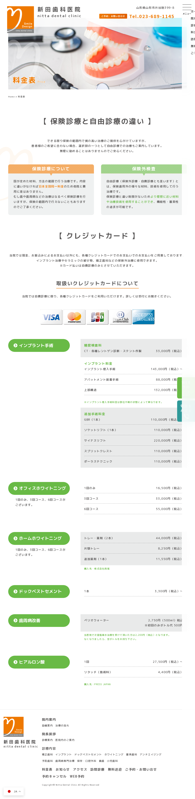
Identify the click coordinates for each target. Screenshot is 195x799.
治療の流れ (62, 725)
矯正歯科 (47, 754)
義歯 (101, 761)
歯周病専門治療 (65, 761)
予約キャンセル (54, 776)
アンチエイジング (151, 754)
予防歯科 (47, 761)
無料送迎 (115, 769)
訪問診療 (97, 769)
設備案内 (47, 725)
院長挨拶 (49, 734)
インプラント (63, 754)
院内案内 (49, 719)
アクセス (80, 769)
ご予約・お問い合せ (141, 769)
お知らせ (63, 769)
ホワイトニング (114, 754)
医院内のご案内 (65, 740)
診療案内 (47, 740)
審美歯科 (131, 754)
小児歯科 (112, 761)
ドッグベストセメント (88, 754)
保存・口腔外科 (86, 761)
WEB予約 (77, 776)
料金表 (47, 769)
